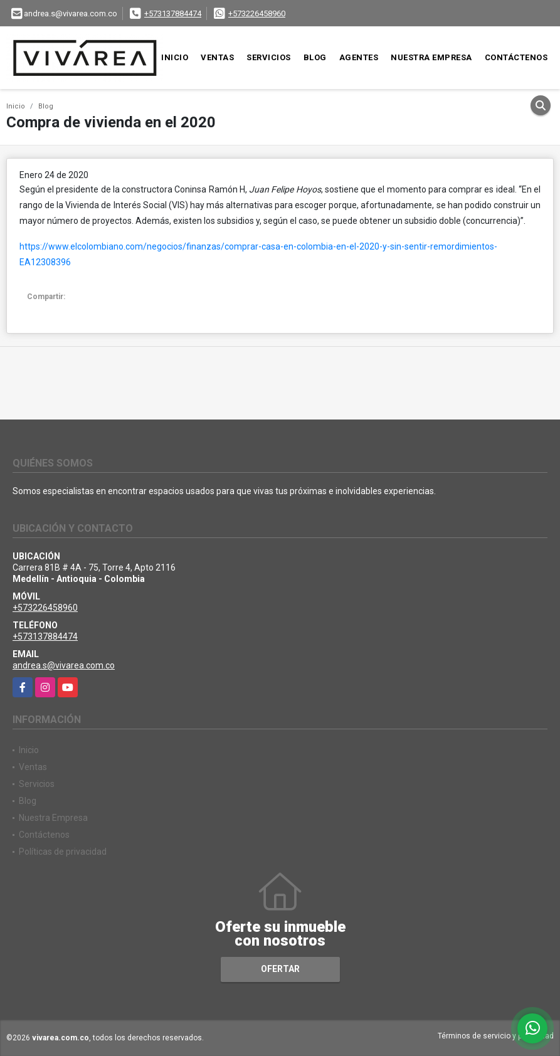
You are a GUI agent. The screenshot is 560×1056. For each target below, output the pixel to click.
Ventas (217, 57)
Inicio (174, 57)
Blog (315, 57)
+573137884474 (172, 13)
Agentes (359, 57)
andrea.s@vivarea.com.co (64, 665)
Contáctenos (516, 57)
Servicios (268, 57)
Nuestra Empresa (431, 57)
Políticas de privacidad (63, 852)
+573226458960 (256, 13)
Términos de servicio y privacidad (496, 1036)
